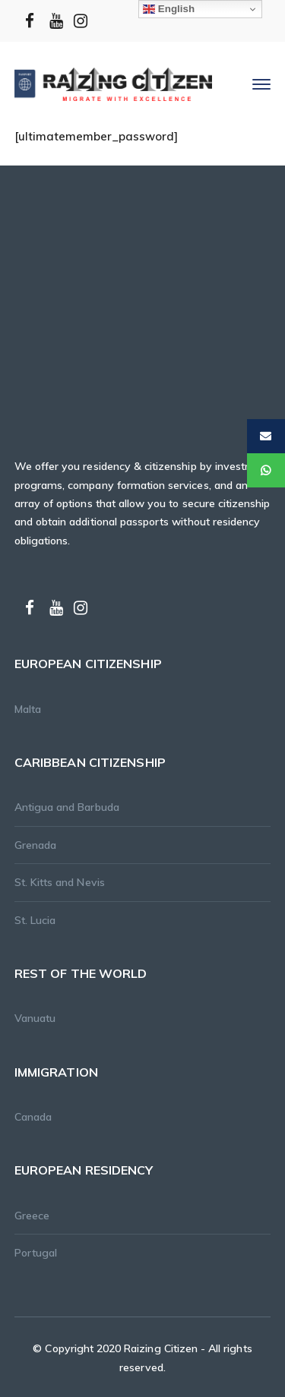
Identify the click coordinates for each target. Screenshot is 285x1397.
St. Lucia (34, 920)
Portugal (35, 1253)
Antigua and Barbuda (66, 807)
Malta (27, 709)
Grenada (35, 845)
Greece (31, 1215)
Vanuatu (34, 1018)
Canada (33, 1117)
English (169, 9)
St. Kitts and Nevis (59, 882)
